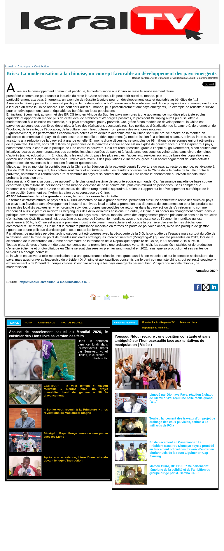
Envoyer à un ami (111, 296)
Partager (141, 296)
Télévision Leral (199, 321)
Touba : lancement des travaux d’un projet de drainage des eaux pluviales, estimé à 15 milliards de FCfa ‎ (182, 420)
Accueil (8, 66)
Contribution (38, 66)
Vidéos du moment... (127, 321)
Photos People (91, 322)
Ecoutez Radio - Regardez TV (165, 321)
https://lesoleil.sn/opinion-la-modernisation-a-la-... (47, 281)
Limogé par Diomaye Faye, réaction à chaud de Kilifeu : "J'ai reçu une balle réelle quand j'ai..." (178, 395)
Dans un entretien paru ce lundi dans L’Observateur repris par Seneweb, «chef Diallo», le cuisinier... (93, 347)
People (16, 322)
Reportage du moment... (162, 327)
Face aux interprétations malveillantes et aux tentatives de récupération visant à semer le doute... (199, 355)
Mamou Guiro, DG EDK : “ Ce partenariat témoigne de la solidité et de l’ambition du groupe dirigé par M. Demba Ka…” (182, 467)
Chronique (22, 66)
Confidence (58, 322)
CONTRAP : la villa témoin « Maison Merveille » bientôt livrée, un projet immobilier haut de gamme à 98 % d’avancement (76, 388)
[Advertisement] (112, 53)
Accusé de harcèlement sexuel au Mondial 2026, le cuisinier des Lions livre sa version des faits (58, 334)
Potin (35, 322)
